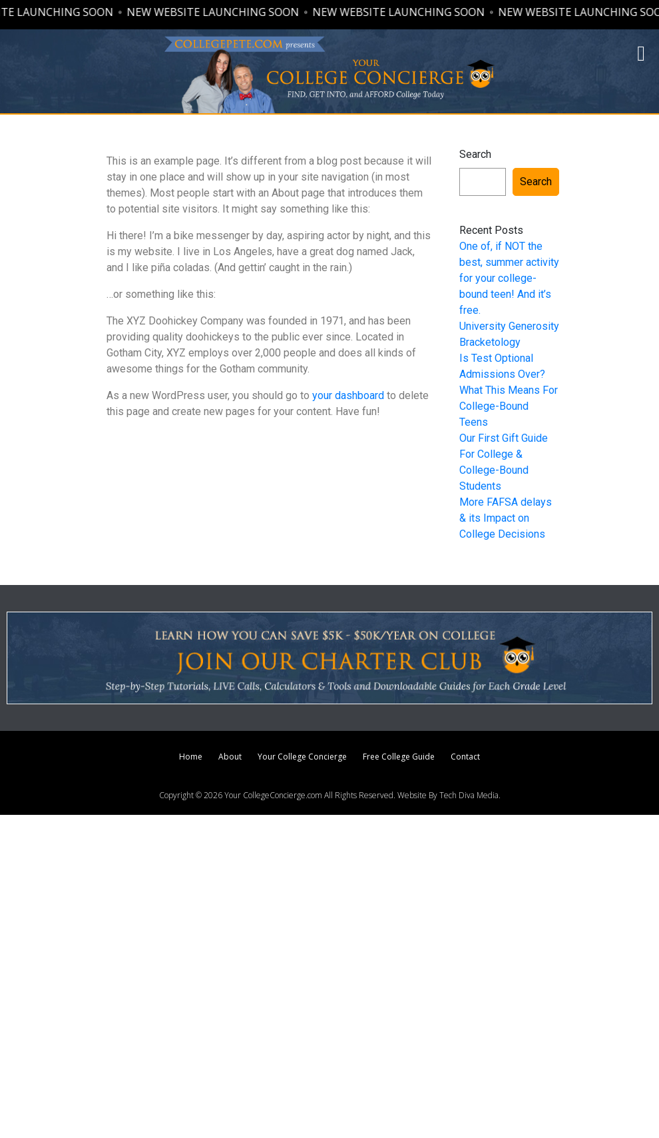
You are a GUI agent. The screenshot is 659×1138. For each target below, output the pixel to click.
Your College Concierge (302, 756)
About (230, 756)
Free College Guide (399, 756)
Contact (465, 756)
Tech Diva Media (469, 795)
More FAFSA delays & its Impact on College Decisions (505, 518)
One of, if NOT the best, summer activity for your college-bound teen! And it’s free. (509, 278)
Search (475, 154)
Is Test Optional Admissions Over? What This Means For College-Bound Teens (508, 390)
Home (190, 756)
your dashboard (348, 395)
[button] (641, 53)
